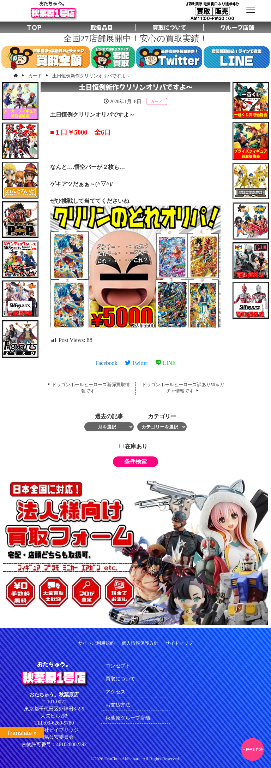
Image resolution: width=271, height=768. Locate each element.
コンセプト (118, 665)
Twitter (136, 363)
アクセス (115, 692)
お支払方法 (118, 705)
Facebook (106, 363)
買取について (120, 678)
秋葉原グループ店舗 (128, 718)
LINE (165, 363)
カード (156, 101)
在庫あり (133, 446)
